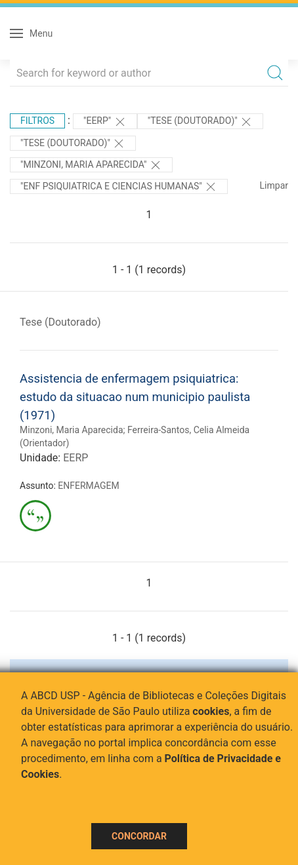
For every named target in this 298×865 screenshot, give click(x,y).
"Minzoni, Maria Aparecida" (91, 165)
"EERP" (105, 121)
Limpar (274, 185)
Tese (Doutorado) (60, 322)
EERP (75, 458)
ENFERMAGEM (88, 485)
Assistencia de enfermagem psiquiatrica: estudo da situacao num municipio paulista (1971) (135, 396)
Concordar (139, 836)
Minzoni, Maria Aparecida (71, 430)
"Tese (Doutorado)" (200, 121)
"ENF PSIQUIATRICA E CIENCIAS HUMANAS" (118, 186)
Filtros (37, 120)
